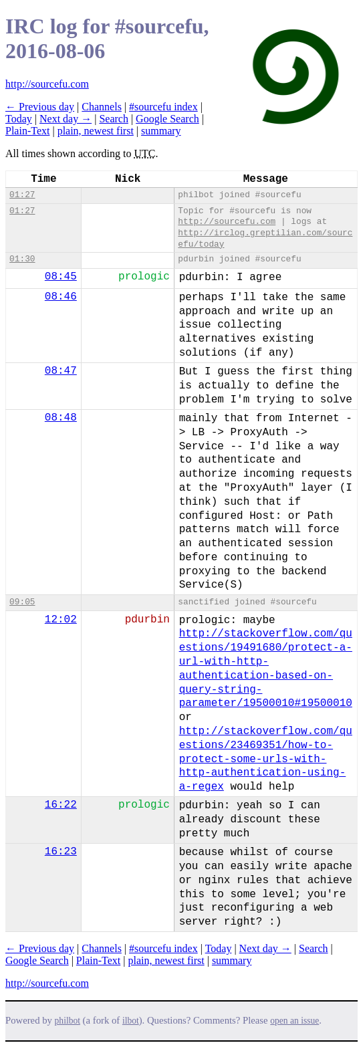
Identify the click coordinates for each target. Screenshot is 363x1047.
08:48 (61, 418)
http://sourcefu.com (47, 84)
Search (113, 118)
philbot (67, 1021)
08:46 (61, 297)
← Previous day (39, 106)
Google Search (167, 118)
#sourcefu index (163, 106)
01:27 (22, 195)
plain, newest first (95, 130)
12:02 (61, 620)
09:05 (22, 602)
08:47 (61, 371)
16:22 (61, 805)
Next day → (65, 118)
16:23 (61, 852)
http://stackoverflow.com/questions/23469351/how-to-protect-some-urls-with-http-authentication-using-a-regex (265, 759)
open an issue (294, 1021)
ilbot (130, 1021)
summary (161, 130)
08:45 (61, 277)
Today (18, 118)
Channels (102, 106)
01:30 (22, 259)
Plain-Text (27, 130)
